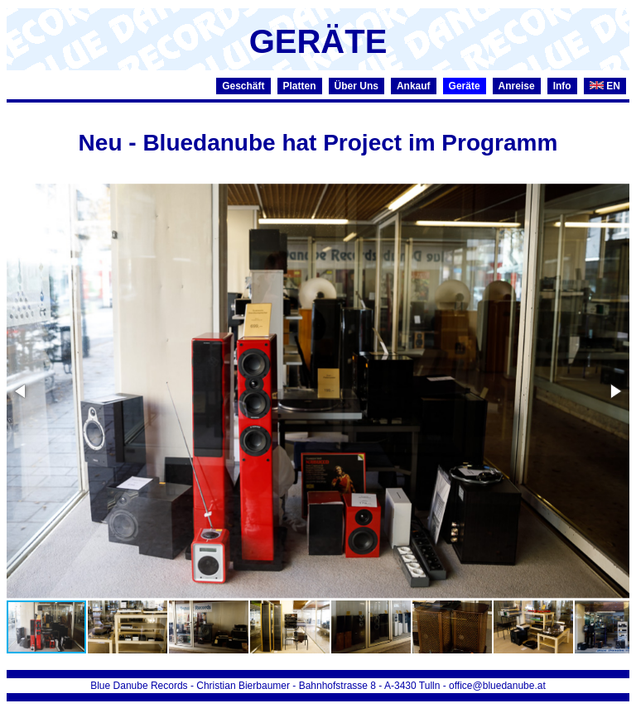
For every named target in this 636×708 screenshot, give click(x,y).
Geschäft (243, 86)
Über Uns (356, 86)
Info (562, 86)
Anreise (517, 86)
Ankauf (414, 86)
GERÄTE (318, 41)
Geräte (464, 86)
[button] (21, 391)
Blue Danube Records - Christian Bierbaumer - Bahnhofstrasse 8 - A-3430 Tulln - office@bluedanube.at (318, 685)
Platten (299, 86)
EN (605, 86)
